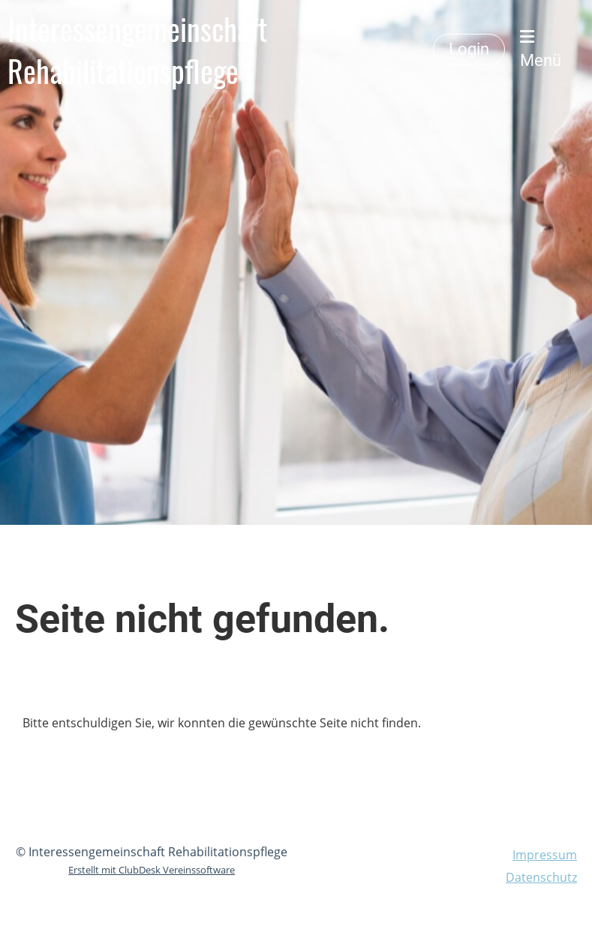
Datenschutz (541, 877)
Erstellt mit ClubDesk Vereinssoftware (151, 870)
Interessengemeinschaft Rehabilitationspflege (137, 49)
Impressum (544, 855)
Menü (540, 49)
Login (469, 49)
